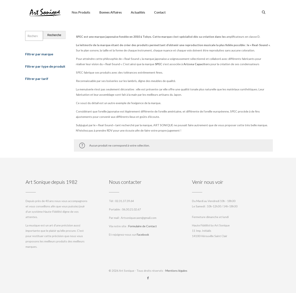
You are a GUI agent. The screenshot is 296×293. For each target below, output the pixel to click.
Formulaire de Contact (142, 226)
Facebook (143, 234)
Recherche (54, 35)
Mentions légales (176, 270)
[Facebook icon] (148, 278)
